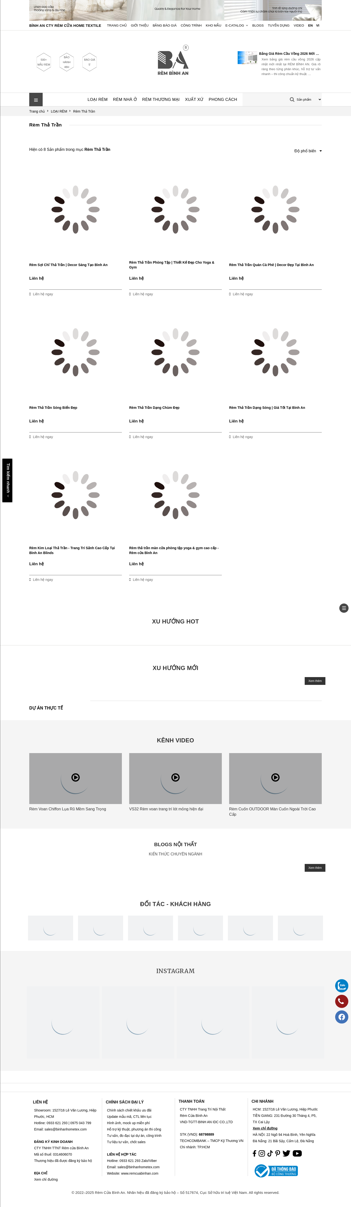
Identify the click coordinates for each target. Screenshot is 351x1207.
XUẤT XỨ (194, 99)
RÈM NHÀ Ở (125, 99)
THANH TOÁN (191, 1101)
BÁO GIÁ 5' (89, 62)
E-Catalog (234, 25)
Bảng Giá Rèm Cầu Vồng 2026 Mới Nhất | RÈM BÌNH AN (290, 54)
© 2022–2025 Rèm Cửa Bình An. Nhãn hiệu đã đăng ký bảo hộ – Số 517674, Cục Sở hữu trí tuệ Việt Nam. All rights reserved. (176, 1192)
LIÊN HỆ (40, 1102)
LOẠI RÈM (97, 99)
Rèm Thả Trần (45, 124)
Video (299, 25)
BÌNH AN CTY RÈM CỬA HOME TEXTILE (65, 25)
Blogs (258, 25)
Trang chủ (117, 25)
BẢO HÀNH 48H (66, 62)
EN (310, 25)
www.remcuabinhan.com (139, 1173)
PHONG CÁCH (223, 99)
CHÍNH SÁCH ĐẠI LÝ (125, 1102)
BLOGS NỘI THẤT (175, 844)
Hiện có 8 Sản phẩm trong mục (69, 149)
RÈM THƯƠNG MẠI (161, 99)
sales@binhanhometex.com (138, 1167)
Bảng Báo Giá (164, 25)
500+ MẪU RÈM (44, 62)
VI (317, 25)
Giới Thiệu (139, 25)
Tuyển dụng (279, 25)
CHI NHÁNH (262, 1101)
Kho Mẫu (213, 25)
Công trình (191, 25)
